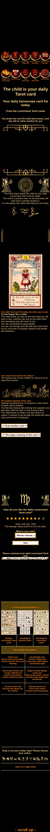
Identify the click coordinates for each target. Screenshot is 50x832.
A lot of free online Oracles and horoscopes (37, 688)
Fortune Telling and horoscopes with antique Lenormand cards (37, 660)
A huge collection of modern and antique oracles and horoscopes (12, 674)
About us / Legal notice (25, 767)
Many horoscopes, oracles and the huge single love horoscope (37, 675)
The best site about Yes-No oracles (12, 688)
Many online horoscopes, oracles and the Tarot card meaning (12, 660)
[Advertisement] (25, 26)
